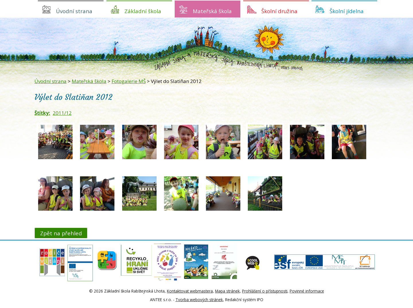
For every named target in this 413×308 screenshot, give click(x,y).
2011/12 (62, 113)
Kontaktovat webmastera (190, 291)
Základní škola (142, 11)
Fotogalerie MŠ (129, 81)
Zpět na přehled (61, 232)
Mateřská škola (212, 11)
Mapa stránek (227, 291)
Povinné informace (307, 291)
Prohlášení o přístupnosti (264, 291)
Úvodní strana (74, 11)
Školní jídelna (347, 11)
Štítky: (42, 113)
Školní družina (279, 11)
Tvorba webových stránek (199, 299)
